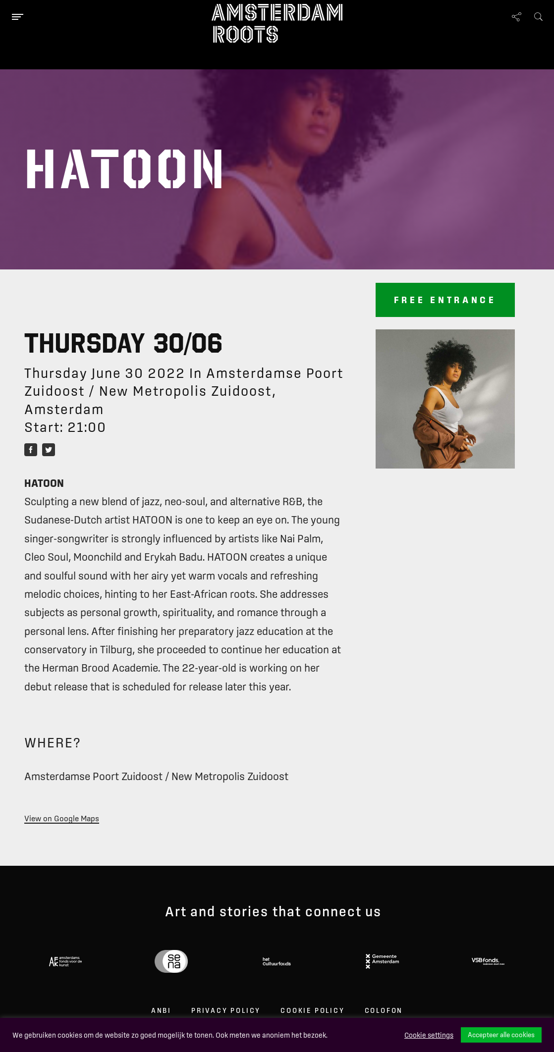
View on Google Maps (61, 818)
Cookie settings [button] (428, 1035)
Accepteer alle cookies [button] (501, 1035)
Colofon (384, 1010)
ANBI (161, 1010)
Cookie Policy (312, 1010)
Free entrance (445, 299)
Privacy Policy (226, 1010)
